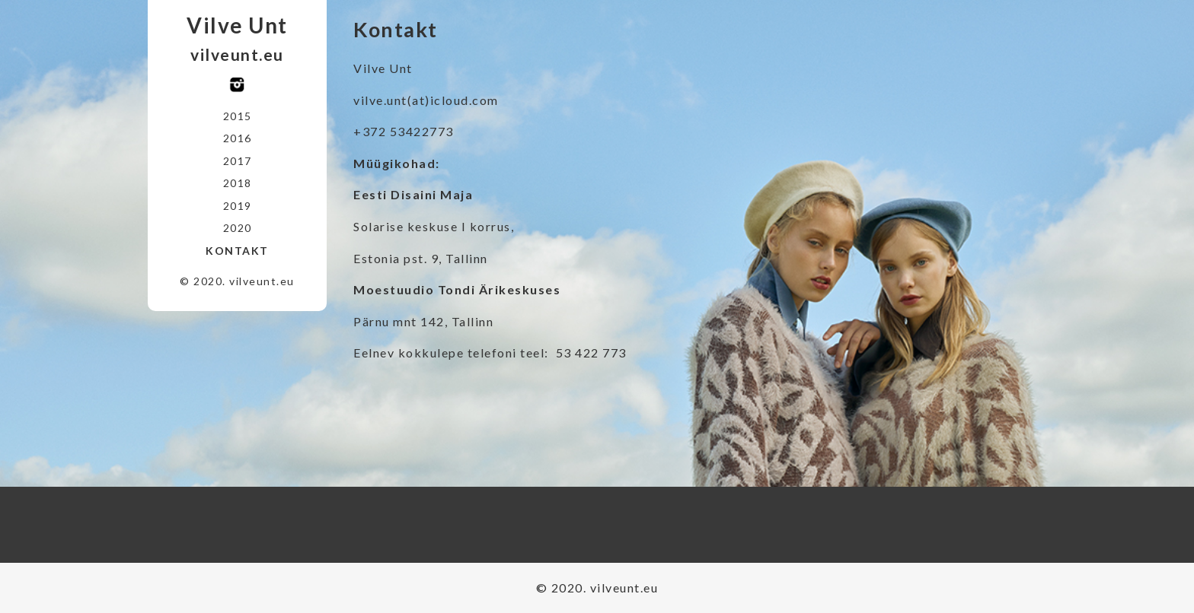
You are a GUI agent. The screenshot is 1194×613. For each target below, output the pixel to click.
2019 (237, 205)
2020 (237, 227)
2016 (237, 138)
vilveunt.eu (237, 54)
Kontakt (237, 250)
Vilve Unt (237, 25)
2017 (237, 160)
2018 (237, 182)
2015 (237, 116)
